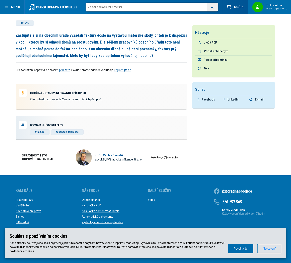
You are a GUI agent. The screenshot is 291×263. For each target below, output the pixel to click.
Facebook (206, 99)
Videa (151, 199)
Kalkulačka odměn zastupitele (100, 211)
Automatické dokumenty (97, 216)
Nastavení (269, 248)
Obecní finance (91, 199)
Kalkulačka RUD (91, 205)
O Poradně (22, 222)
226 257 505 (232, 202)
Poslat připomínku (212, 59)
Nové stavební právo (28, 211)
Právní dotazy (24, 199)
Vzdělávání (22, 205)
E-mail (256, 99)
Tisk (203, 68)
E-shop (20, 216)
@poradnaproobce (237, 191)
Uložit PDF (207, 42)
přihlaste (64, 70)
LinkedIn (231, 99)
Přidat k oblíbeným (213, 51)
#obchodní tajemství (67, 132)
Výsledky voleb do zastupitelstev (102, 222)
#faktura (39, 132)
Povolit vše (241, 248)
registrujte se (122, 70)
